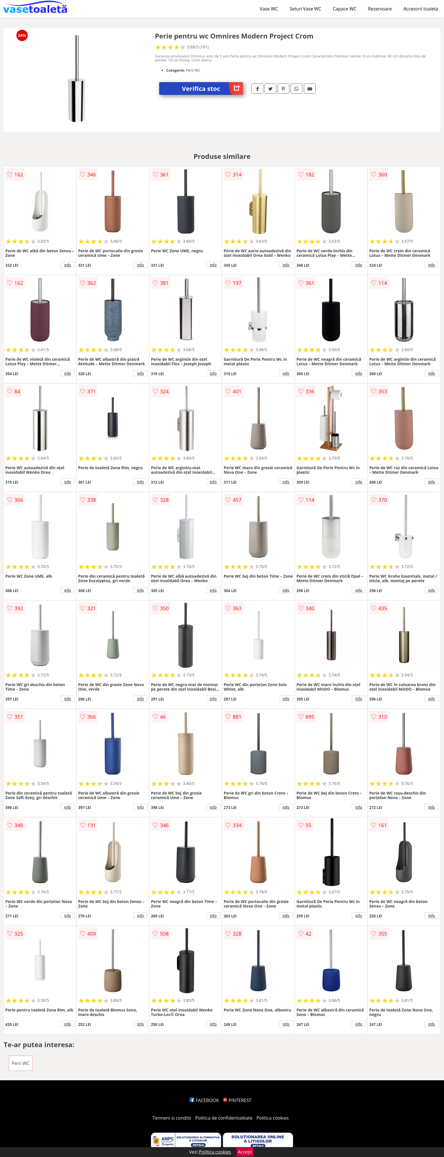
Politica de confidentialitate (224, 1118)
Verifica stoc (212, 88)
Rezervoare (380, 9)
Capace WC (344, 9)
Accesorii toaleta (421, 9)
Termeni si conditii (172, 1118)
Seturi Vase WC (305, 9)
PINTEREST (237, 1100)
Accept (245, 1152)
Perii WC (20, 1063)
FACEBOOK (204, 1100)
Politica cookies (273, 1118)
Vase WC (269, 9)
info (67, 264)
